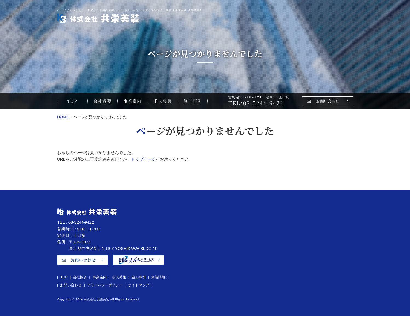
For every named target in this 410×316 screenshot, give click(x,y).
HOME (63, 117)
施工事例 (193, 101)
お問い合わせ (327, 101)
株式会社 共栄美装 (96, 299)
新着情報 (158, 277)
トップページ (143, 159)
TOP (72, 101)
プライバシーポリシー (105, 285)
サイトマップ (138, 285)
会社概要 (102, 101)
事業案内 (132, 101)
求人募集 (163, 101)
